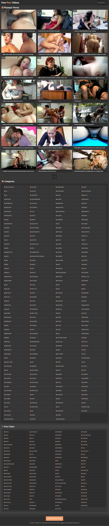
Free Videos (12, 3)
